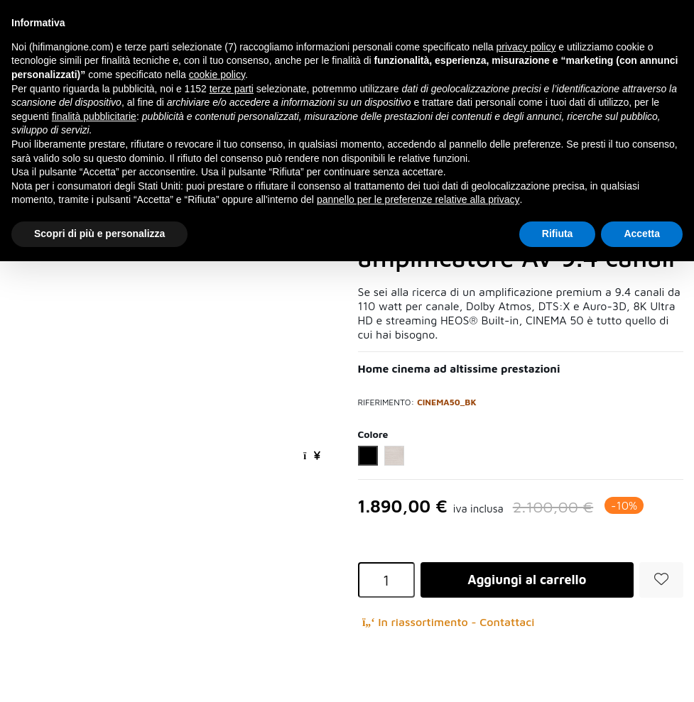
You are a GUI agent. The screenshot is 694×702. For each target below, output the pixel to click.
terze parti (232, 88)
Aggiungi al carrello (526, 579)
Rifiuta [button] (557, 233)
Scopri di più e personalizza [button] (99, 233)
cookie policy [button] (217, 74)
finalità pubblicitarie (94, 116)
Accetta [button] (642, 233)
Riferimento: (386, 402)
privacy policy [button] (525, 47)
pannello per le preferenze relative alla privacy (418, 199)
